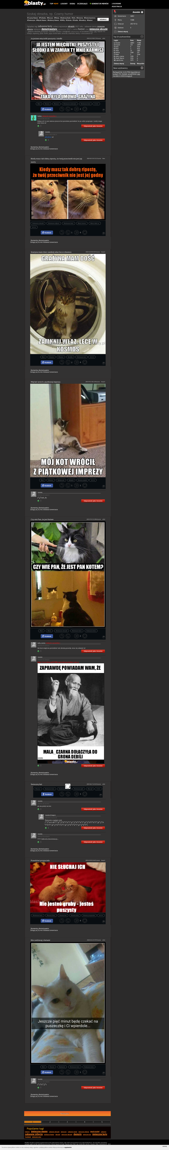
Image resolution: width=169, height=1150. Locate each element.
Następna (64, 1113)
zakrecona (119, 60)
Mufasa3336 (117, 72)
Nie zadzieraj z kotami (40, 940)
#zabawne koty (91, 631)
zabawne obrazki (54, 1132)
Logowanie (116, 4)
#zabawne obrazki (38, 223)
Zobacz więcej (123, 31)
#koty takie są (94, 223)
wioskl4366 (132, 74)
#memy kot (63, 915)
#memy (47, 104)
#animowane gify (64, 789)
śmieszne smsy (36, 1137)
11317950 (127, 72)
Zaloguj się (34, 149)
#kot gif (90, 789)
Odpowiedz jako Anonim (93, 126)
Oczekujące (82, 4)
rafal (117, 50)
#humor (56, 104)
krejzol (117, 45)
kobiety (27, 1132)
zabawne (103, 1132)
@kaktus (48, 137)
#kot (39, 104)
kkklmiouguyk (126, 76)
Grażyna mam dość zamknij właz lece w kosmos (51, 252)
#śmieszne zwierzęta (69, 104)
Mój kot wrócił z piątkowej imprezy (45, 382)
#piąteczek (61, 480)
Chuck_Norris (119, 58)
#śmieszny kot (81, 357)
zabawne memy (72, 1132)
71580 (132, 20)
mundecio (117, 76)
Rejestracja (117, 6)
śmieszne (64, 1132)
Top (54, 4)
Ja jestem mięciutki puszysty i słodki (46, 38)
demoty (78, 1134)
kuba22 (116, 74)
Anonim (117, 43)
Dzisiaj (132, 63)
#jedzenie (62, 1067)
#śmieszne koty (85, 104)
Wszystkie (140, 63)
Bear (117, 48)
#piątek (71, 480)
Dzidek (124, 74)
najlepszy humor (49, 1134)
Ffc (120, 74)
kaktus (117, 52)
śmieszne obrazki (98, 29)
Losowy (64, 4)
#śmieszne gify (78, 789)
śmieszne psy (87, 1134)
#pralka (70, 357)
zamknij (164, 1146)
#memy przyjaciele (89, 915)
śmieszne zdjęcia (83, 1132)
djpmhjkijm (135, 72)
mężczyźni (94, 1131)
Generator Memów (99, 4)
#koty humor (82, 223)
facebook (28, 1137)
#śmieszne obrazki (61, 631)
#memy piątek (82, 480)
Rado (117, 54)
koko (117, 47)
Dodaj (72, 4)
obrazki (71, 26)
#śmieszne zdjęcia (53, 223)
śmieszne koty (99, 1134)
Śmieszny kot (36, 784)
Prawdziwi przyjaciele (40, 860)
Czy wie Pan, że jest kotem (42, 519)
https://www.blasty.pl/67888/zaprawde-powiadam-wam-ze (58, 662)
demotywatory (49, 29)
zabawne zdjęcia (34, 1134)
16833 (132, 16)
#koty (49, 631)
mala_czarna (119, 56)
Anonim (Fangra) (50, 815)
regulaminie (68, 1147)
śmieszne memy (39, 1131)
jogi (138, 74)
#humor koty (51, 915)
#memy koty (75, 915)
